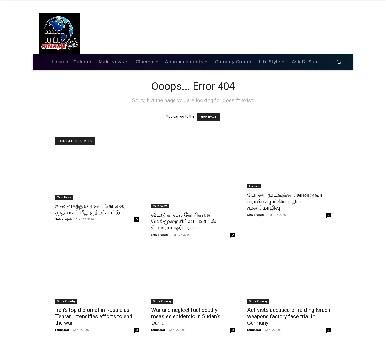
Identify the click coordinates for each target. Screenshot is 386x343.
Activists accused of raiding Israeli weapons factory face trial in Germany (289, 316)
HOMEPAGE (208, 116)
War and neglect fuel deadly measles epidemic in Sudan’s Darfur (185, 316)
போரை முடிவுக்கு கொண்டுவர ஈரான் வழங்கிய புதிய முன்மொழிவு (285, 201)
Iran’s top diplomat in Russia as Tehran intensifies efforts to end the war (93, 316)
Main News (64, 197)
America (254, 186)
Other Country (66, 301)
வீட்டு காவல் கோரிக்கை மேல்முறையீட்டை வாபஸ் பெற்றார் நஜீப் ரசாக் (183, 221)
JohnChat (62, 330)
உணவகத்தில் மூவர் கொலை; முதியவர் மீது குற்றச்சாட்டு (90, 209)
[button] (339, 62)
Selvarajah (63, 219)
